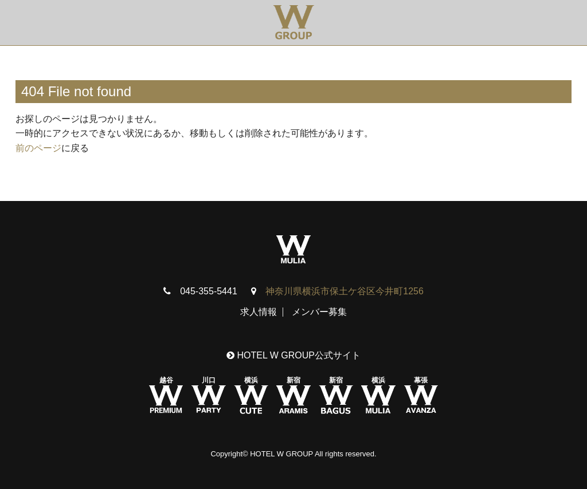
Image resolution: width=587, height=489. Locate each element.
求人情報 (258, 312)
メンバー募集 (319, 312)
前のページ (38, 148)
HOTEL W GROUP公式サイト (293, 355)
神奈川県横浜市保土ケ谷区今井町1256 (344, 291)
